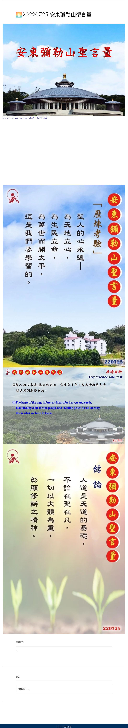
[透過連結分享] (17, 651)
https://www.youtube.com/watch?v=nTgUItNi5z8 (25, 117)
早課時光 (20, 642)
